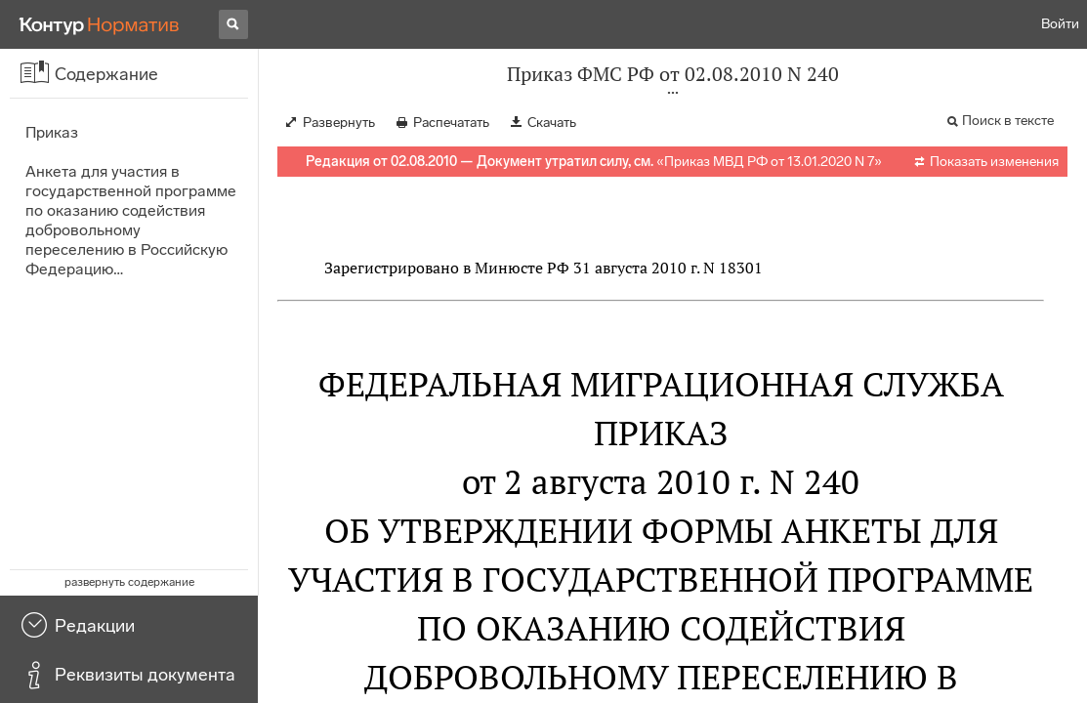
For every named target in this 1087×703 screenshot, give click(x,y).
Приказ (51, 132)
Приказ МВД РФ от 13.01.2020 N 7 (769, 161)
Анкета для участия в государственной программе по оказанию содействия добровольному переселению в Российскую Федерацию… (130, 220)
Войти (1060, 24)
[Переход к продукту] (100, 24)
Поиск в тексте (1008, 120)
